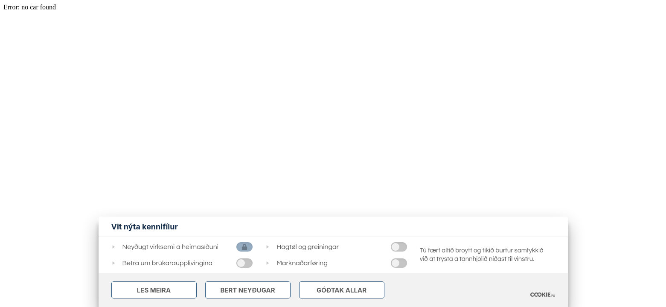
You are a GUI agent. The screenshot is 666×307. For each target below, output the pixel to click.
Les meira (154, 290)
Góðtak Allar (341, 290)
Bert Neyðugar (247, 290)
